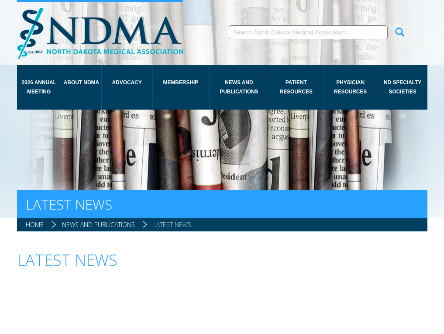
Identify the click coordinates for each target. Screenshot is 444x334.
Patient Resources (296, 87)
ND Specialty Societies (402, 87)
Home (35, 224)
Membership (181, 82)
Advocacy (127, 82)
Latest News (172, 224)
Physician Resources (350, 87)
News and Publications (239, 87)
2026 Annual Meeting (38, 87)
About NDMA (81, 82)
